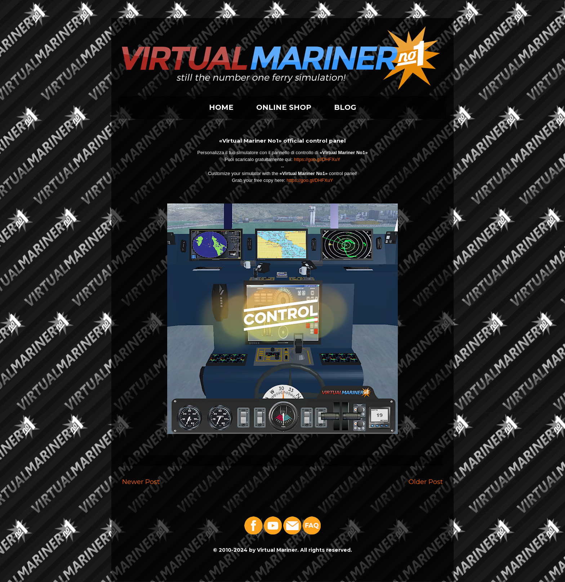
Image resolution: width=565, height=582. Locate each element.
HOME (221, 107)
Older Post (426, 482)
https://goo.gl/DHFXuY (317, 159)
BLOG (345, 107)
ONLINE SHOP (283, 107)
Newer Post (141, 482)
